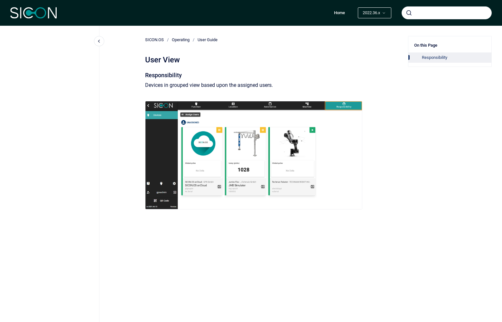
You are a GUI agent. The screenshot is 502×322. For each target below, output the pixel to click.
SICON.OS (154, 39)
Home (339, 12)
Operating (181, 39)
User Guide (208, 39)
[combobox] (446, 13)
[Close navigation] (99, 41)
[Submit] (409, 13)
